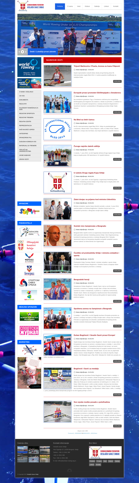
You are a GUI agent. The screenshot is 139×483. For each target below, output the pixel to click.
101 (94, 433)
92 (87, 433)
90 (85, 433)
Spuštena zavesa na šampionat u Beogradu (93, 309)
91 (86, 433)
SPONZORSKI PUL (25, 137)
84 (77, 433)
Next (26, 52)
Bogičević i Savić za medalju (86, 369)
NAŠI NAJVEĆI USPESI (26, 129)
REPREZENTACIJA (25, 125)
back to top (69, 470)
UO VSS (22, 96)
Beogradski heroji (81, 280)
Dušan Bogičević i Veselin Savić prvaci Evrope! (94, 335)
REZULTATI (23, 104)
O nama (70, 6)
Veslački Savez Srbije (32, 474)
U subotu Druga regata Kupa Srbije (89, 173)
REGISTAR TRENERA (26, 117)
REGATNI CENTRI (25, 121)
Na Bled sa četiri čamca (84, 120)
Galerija (96, 6)
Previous (19, 52)
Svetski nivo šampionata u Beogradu (90, 226)
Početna (60, 6)
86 (79, 433)
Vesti (78, 6)
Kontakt (115, 6)
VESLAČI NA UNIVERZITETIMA (25, 150)
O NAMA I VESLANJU (26, 92)
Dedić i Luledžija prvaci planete (43, 52)
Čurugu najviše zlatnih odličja (87, 146)
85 (78, 433)
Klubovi (87, 6)
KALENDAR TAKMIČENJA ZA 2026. (28, 108)
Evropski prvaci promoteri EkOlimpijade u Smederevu (97, 93)
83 (75, 433)
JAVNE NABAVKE (25, 155)
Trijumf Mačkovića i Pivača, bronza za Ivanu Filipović (97, 66)
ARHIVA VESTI (24, 159)
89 (83, 433)
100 (92, 433)
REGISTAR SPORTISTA (27, 113)
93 (89, 433)
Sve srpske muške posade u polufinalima (92, 402)
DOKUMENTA (23, 100)
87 (81, 433)
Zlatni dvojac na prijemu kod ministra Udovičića (95, 199)
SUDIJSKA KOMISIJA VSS (27, 141)
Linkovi (106, 6)
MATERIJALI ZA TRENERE (27, 145)
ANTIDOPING (23, 133)
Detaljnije (117, 81)
